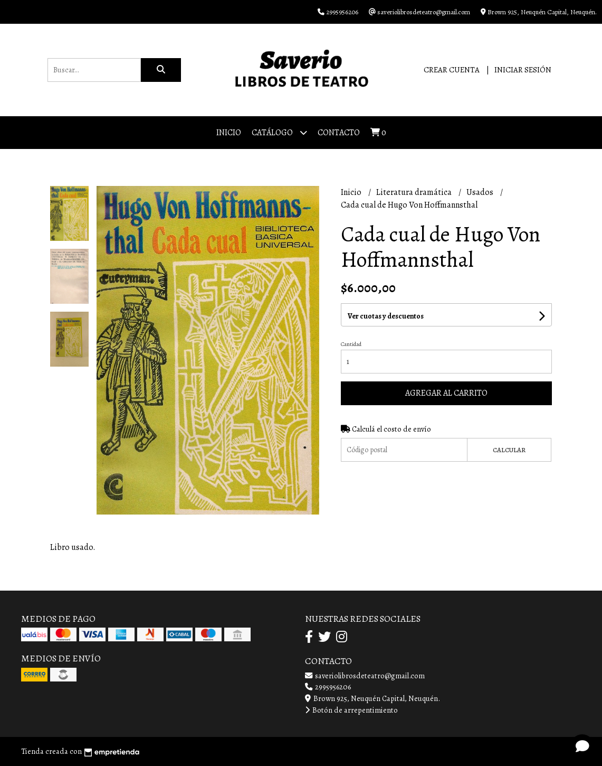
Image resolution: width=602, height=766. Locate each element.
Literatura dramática (414, 192)
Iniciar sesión (522, 69)
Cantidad (351, 344)
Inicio (228, 132)
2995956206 (328, 686)
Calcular (509, 449)
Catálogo (279, 132)
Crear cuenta (452, 69)
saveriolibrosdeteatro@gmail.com (365, 675)
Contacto (339, 132)
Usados (480, 192)
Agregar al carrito (446, 393)
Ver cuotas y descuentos (386, 316)
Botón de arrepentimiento (351, 710)
